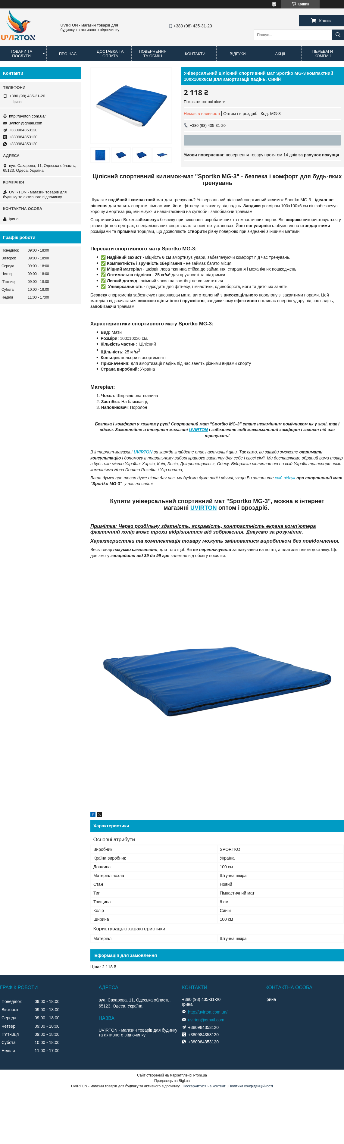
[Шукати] (338, 35)
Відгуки (237, 54)
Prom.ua (200, 1075)
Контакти (195, 54)
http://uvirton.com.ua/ (27, 116)
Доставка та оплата (110, 53)
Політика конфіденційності (250, 1086)
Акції (280, 54)
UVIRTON (198, 429)
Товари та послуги (21, 53)
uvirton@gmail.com (25, 123)
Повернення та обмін (153, 53)
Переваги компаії (322, 53)
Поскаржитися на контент (204, 1086)
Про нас (68, 54)
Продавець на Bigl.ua (172, 1081)
